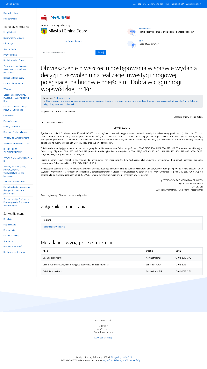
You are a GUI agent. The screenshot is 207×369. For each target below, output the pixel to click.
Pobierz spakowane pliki (54, 226)
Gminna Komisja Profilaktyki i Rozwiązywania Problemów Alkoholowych (16, 202)
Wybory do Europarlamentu (16, 137)
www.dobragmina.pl (103, 337)
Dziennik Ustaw (10, 13)
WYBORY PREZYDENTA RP (16, 143)
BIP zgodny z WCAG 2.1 (121, 357)
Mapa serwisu (9, 224)
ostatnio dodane (74, 41)
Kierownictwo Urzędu (13, 38)
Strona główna (13, 3)
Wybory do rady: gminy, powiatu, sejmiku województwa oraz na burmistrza (14, 171)
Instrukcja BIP (177, 3)
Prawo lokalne (10, 54)
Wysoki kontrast (193, 3)
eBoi (141, 40)
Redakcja (7, 219)
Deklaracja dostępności (14, 252)
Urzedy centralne (11, 126)
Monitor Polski (10, 18)
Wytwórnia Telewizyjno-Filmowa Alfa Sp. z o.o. (124, 360)
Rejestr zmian (9, 230)
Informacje (8, 43)
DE (144, 3)
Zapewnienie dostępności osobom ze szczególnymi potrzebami (15, 69)
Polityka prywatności (13, 246)
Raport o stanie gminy (13, 78)
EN (139, 3)
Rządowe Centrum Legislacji (16, 132)
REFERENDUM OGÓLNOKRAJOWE (12, 150)
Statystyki (8, 241)
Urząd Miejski (9, 32)
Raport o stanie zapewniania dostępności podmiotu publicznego (16, 190)
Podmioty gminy (11, 121)
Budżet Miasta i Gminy (13, 60)
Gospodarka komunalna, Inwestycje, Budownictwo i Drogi (16, 97)
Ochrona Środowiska (13, 83)
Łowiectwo (8, 115)
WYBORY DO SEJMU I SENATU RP (17, 159)
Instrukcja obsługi (11, 235)
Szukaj (100, 52)
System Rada (9, 49)
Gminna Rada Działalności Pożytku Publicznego (15, 108)
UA (134, 3)
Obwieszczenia (63, 98)
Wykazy (7, 89)
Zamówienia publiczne (158, 3)
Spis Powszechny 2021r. (14, 181)
